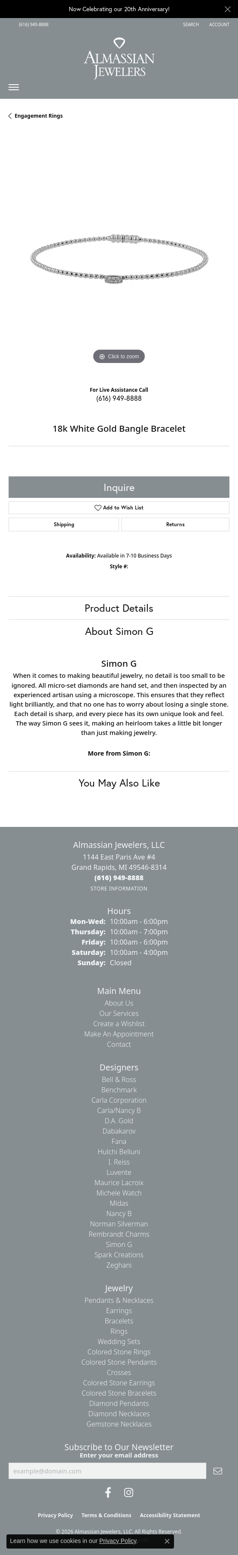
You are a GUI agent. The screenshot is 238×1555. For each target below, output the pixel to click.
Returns (175, 524)
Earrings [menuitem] (119, 1310)
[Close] (227, 9)
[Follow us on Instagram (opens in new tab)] (128, 1493)
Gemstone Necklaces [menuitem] (119, 1424)
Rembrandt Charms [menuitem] (119, 1234)
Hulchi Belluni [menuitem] (119, 1151)
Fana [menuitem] (119, 1141)
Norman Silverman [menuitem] (119, 1224)
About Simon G (119, 631)
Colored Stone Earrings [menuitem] (119, 1382)
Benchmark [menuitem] (119, 1090)
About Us (119, 1003)
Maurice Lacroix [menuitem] (119, 1182)
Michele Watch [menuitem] (119, 1193)
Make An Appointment (119, 1034)
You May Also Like (119, 783)
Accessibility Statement (170, 1515)
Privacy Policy (55, 1515)
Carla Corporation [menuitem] (119, 1100)
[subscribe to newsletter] (217, 1471)
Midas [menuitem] (119, 1203)
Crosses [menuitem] (119, 1372)
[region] (119, 256)
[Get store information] (118, 888)
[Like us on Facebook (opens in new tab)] (108, 1493)
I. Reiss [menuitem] (119, 1162)
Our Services (118, 1013)
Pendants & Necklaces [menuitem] (119, 1300)
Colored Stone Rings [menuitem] (118, 1352)
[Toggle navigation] (13, 89)
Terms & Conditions (106, 1515)
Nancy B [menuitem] (118, 1213)
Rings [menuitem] (119, 1331)
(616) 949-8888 (119, 397)
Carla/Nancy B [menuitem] (119, 1110)
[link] (33, 24)
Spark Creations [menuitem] (119, 1254)
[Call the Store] (119, 877)
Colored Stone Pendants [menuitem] (119, 1362)
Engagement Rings (39, 115)
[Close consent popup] (167, 1541)
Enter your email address (119, 1455)
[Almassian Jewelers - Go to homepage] (119, 55)
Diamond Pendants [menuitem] (119, 1403)
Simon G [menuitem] (119, 1244)
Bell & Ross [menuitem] (119, 1079)
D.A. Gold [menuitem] (119, 1120)
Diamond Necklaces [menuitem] (119, 1413)
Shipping (64, 524)
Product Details (119, 608)
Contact (119, 1044)
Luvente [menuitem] (119, 1172)
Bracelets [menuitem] (119, 1321)
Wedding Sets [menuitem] (119, 1341)
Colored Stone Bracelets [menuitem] (119, 1393)
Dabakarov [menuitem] (118, 1131)
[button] (190, 24)
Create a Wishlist (119, 1023)
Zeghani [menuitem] (119, 1265)
